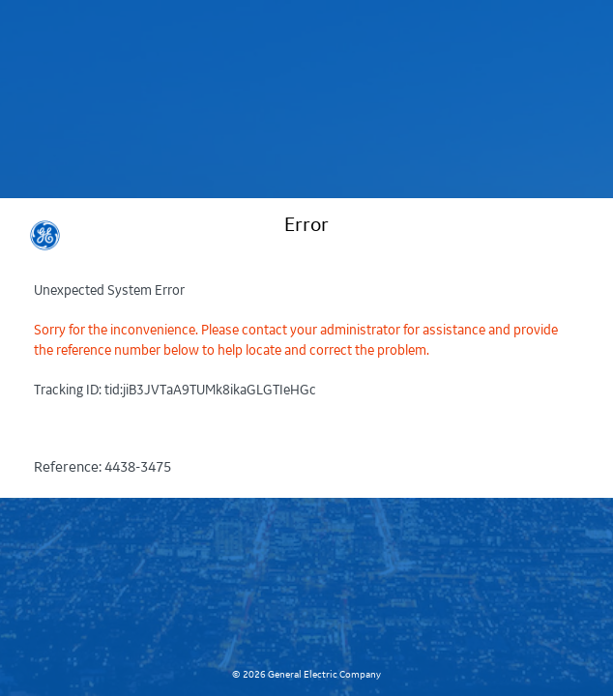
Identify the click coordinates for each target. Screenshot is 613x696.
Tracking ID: (175, 390)
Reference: (102, 468)
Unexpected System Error (109, 290)
